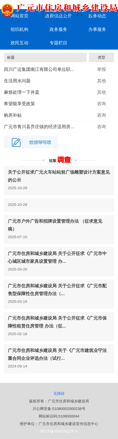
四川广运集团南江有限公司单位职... (39, 69)
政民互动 (19, 42)
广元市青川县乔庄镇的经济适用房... (39, 126)
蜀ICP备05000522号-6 (59, 431)
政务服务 (58, 29)
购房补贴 (13, 115)
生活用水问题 (17, 80)
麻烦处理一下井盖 (21, 92)
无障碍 (59, 393)
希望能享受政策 (19, 103)
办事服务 (97, 29)
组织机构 (19, 29)
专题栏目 (58, 42)
